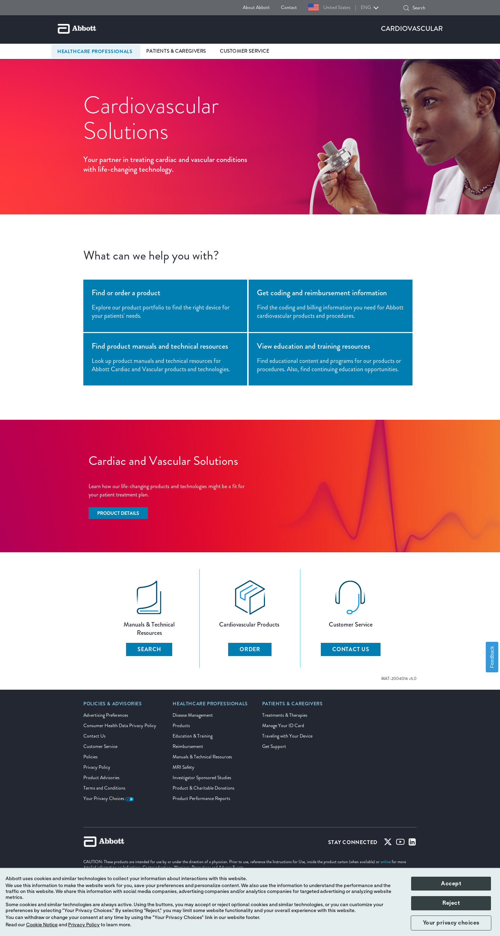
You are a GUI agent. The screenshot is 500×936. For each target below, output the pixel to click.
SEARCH (149, 649)
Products (181, 725)
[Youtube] (400, 843)
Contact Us (94, 736)
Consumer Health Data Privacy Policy (119, 725)
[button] (406, 8)
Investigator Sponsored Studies (202, 777)
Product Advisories (101, 777)
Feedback (492, 657)
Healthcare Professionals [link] (94, 51)
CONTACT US (350, 649)
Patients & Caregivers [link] (176, 51)
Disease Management (193, 715)
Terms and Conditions (104, 788)
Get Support (274, 746)
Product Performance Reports (201, 798)
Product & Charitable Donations (203, 788)
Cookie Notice (42, 924)
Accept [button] (451, 883)
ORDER (250, 649)
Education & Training (192, 736)
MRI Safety (183, 767)
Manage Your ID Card (283, 725)
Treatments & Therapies (284, 715)
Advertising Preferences (105, 715)
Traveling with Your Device (287, 736)
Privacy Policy (96, 767)
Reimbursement (188, 746)
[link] (112, 706)
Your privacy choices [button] (451, 923)
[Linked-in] (412, 843)
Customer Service (100, 746)
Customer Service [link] (244, 51)
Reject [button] (451, 903)
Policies (90, 757)
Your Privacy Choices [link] (108, 798)
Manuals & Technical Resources (202, 757)
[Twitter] (387, 843)
